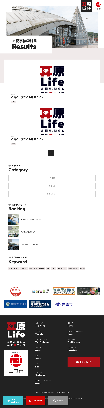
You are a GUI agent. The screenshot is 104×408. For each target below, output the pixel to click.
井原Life (14, 102)
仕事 (10, 268)
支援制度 (42, 268)
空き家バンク (62, 268)
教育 (48, 268)
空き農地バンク (73, 268)
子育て (53, 268)
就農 (35, 268)
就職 (30, 268)
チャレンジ (23, 268)
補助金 (82, 268)
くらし (16, 268)
